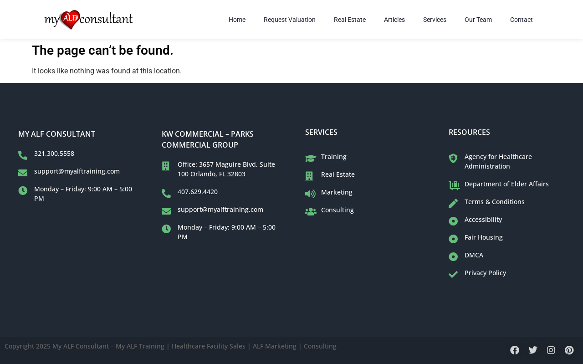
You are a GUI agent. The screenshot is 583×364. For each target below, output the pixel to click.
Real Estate (350, 19)
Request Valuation (290, 19)
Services (434, 19)
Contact (521, 19)
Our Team (478, 19)
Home (237, 19)
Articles (394, 19)
